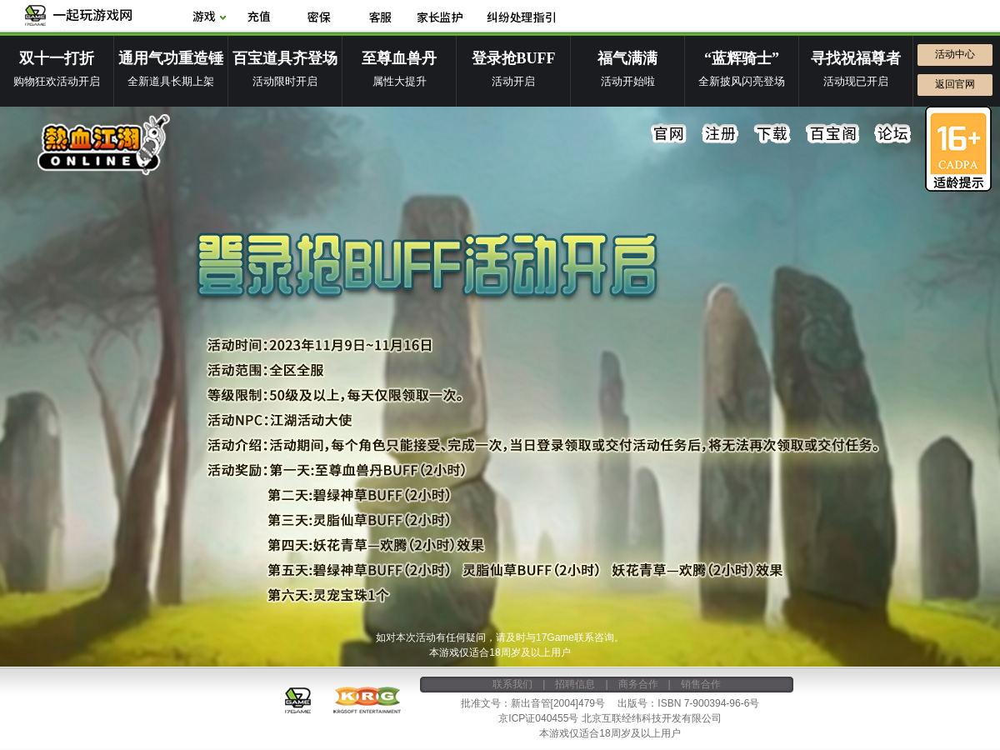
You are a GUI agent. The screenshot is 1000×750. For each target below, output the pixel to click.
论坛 (892, 134)
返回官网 (955, 84)
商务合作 (638, 684)
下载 (772, 134)
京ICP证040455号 (538, 718)
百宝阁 (832, 134)
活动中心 (955, 54)
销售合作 (701, 684)
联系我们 (512, 684)
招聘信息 (575, 684)
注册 (721, 134)
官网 (669, 134)
